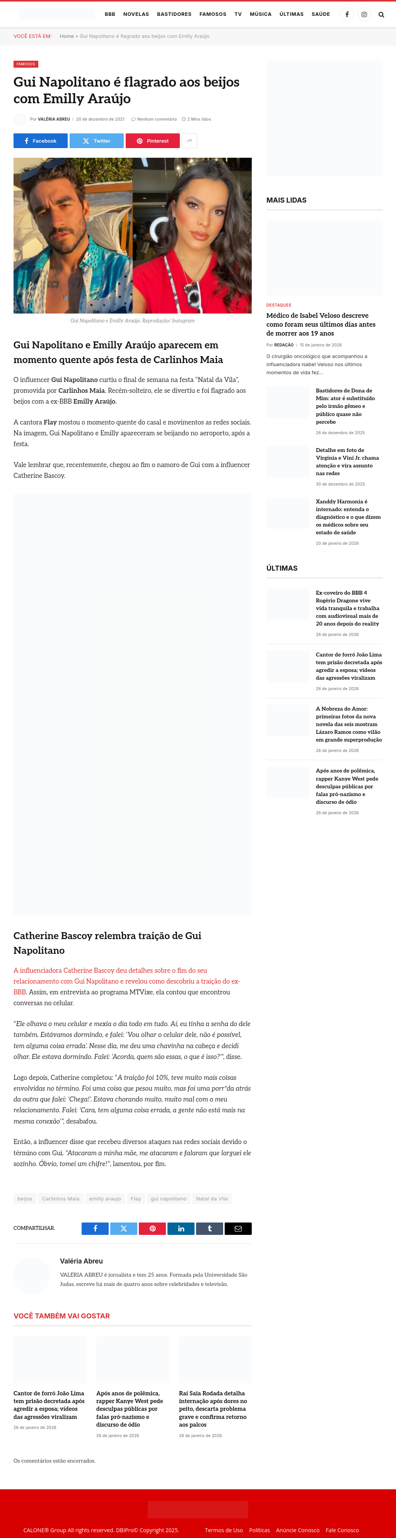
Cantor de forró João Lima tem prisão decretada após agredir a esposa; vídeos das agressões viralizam (49, 1405)
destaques (278, 305)
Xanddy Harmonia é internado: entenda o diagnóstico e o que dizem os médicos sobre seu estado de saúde (348, 517)
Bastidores (174, 14)
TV (238, 14)
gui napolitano (168, 1198)
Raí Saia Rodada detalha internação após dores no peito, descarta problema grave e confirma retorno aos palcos (213, 1409)
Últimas (292, 14)
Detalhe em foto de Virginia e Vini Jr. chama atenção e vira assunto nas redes (347, 462)
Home (67, 36)
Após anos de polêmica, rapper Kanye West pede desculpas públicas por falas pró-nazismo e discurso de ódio (129, 1409)
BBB (110, 14)
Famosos (213, 14)
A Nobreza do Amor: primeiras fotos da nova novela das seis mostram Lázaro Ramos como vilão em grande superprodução (349, 724)
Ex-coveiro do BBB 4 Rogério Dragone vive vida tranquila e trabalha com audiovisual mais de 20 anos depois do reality (347, 608)
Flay (136, 1198)
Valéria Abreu (54, 119)
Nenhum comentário (154, 119)
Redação (284, 345)
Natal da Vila (212, 1198)
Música (261, 14)
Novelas (136, 14)
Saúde (321, 14)
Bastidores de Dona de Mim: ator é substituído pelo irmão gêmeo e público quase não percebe (345, 406)
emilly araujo (105, 1198)
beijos (24, 1198)
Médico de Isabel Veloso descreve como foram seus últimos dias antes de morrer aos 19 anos (321, 325)
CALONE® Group (44, 1530)
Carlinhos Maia (61, 1198)
